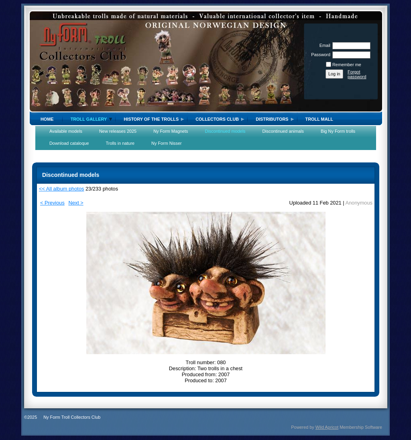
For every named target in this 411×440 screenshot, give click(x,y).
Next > (75, 203)
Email (323, 45)
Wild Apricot (326, 427)
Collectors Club (217, 119)
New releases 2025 (117, 131)
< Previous (52, 203)
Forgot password (357, 74)
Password (319, 54)
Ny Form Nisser (166, 143)
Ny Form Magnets (170, 131)
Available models (65, 131)
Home (47, 119)
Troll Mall (319, 119)
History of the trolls (151, 119)
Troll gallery (89, 119)
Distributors (272, 119)
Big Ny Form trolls (338, 131)
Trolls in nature (120, 143)
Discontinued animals (283, 131)
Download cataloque (69, 143)
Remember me (346, 64)
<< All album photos (61, 189)
